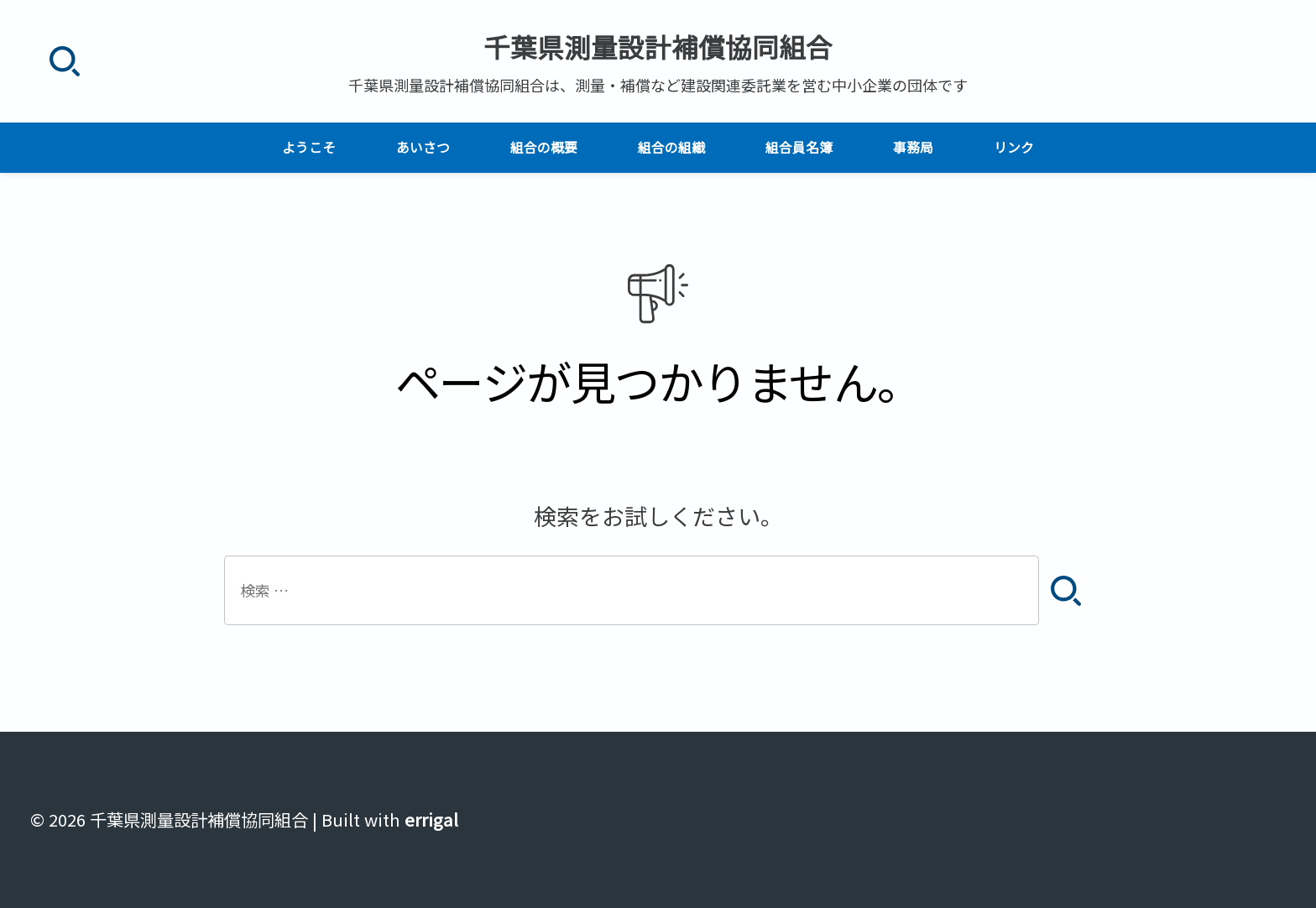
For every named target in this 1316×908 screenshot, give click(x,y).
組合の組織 (671, 147)
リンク (1014, 147)
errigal (431, 819)
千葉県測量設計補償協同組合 (658, 46)
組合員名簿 (799, 147)
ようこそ (309, 147)
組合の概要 (543, 147)
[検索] (64, 62)
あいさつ (423, 147)
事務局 (913, 147)
